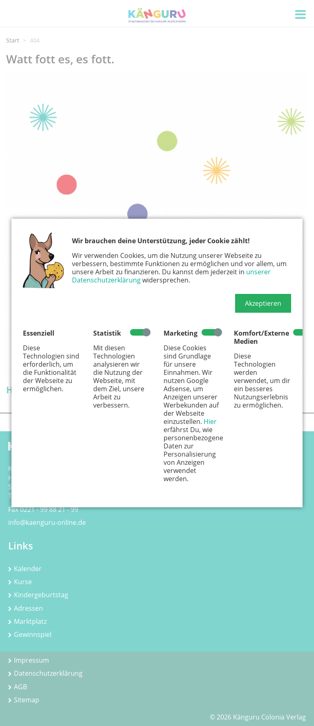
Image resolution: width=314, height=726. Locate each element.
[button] (263, 303)
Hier (210, 421)
